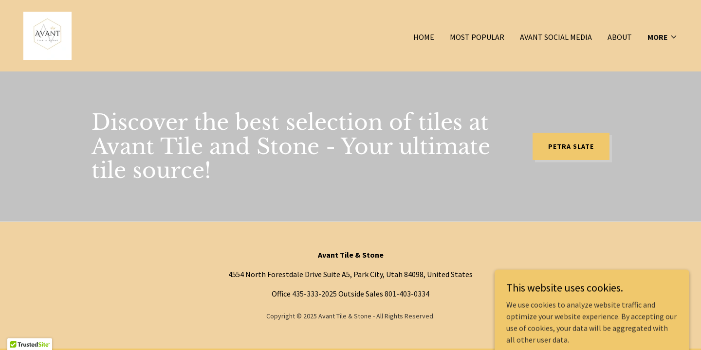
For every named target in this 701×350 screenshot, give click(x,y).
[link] (47, 34)
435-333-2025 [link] (314, 293)
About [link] (620, 37)
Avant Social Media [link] (556, 37)
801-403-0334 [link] (407, 293)
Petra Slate (571, 146)
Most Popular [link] (477, 37)
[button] (662, 37)
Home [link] (423, 37)
